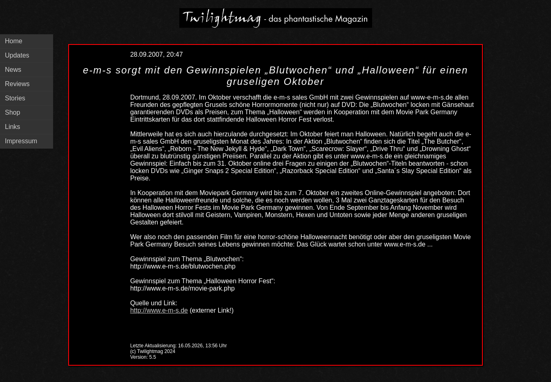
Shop (12, 112)
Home (13, 41)
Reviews (17, 83)
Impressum (21, 141)
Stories (15, 98)
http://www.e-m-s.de (159, 310)
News (13, 69)
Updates (17, 55)
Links (12, 126)
